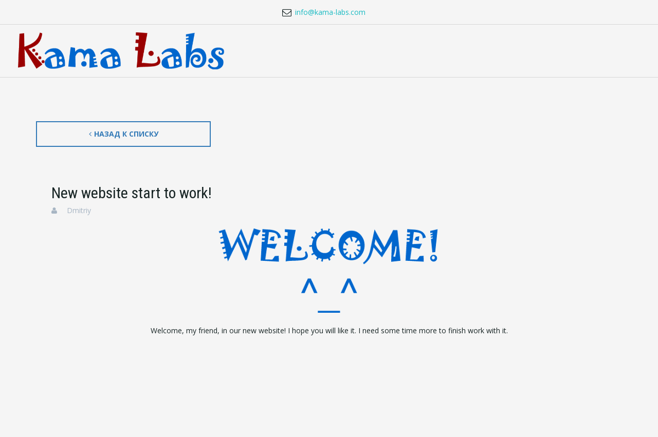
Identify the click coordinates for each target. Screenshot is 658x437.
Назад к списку (123, 134)
